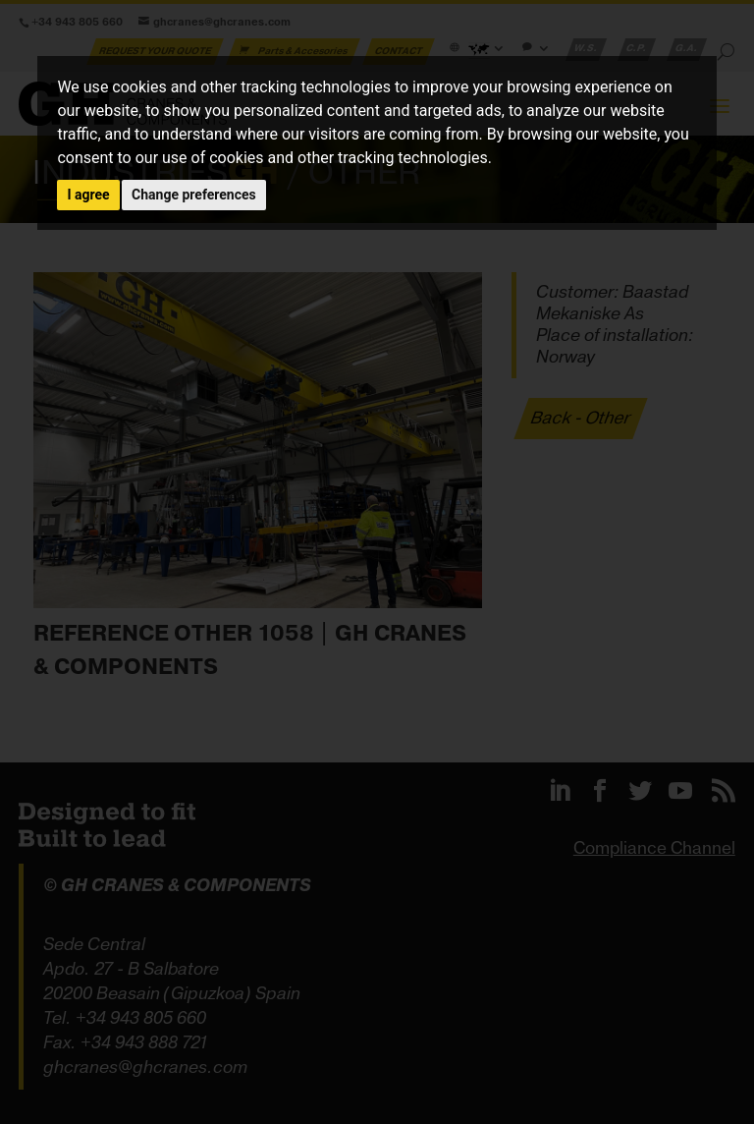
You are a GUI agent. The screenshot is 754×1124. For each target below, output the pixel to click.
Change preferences (194, 194)
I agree (88, 194)
